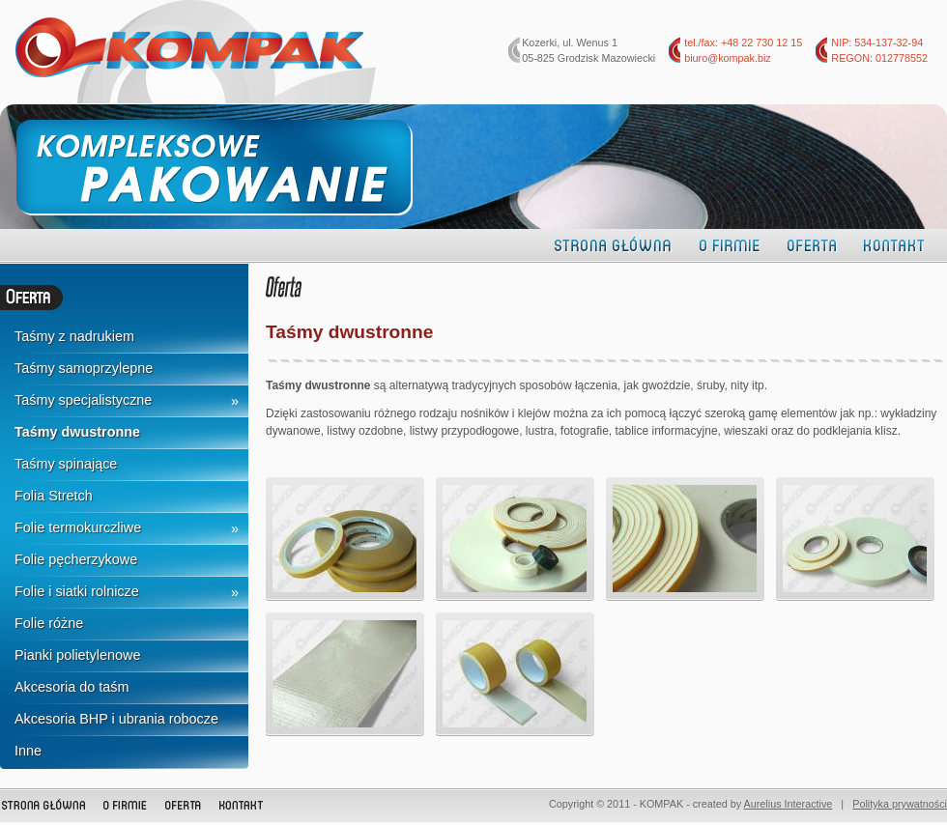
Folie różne (48, 623)
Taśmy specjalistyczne (83, 400)
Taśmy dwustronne (77, 432)
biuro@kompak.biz (727, 58)
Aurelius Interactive (788, 804)
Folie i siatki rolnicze (76, 591)
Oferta (812, 244)
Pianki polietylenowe (77, 655)
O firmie (729, 244)
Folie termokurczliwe (77, 527)
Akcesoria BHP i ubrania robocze (116, 718)
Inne (28, 750)
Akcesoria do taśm (71, 687)
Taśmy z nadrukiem (74, 336)
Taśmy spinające (65, 463)
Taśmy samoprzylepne (83, 368)
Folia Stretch (53, 495)
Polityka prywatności (899, 804)
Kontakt (894, 244)
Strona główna (613, 244)
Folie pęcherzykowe (75, 559)
